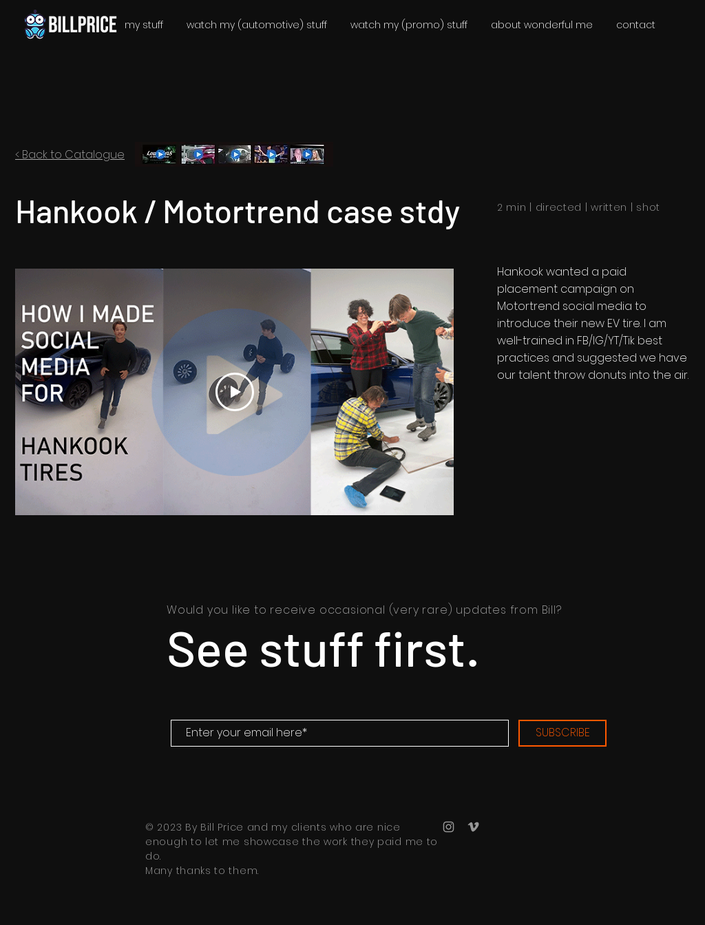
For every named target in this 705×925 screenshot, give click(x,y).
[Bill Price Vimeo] (473, 827)
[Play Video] (234, 392)
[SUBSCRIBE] (562, 733)
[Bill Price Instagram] (448, 827)
